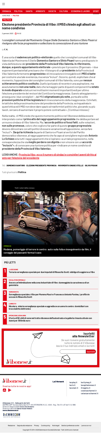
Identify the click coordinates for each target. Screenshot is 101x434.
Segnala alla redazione (24, 425)
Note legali (55, 425)
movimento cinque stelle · (71, 165)
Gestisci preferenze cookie (70, 425)
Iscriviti (91, 351)
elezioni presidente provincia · (41, 165)
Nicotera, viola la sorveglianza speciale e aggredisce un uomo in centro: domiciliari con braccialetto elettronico (48, 307)
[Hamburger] (3, 4)
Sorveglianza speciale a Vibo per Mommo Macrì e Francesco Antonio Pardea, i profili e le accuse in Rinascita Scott (49, 295)
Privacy (36, 425)
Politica (16, 15)
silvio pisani (91, 165)
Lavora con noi (86, 425)
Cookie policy (45, 425)
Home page (6, 15)
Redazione (11, 425)
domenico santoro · (16, 165)
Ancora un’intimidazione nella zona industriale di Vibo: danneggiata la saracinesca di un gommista (49, 283)
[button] (96, 17)
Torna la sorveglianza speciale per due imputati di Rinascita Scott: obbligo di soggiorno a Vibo (52, 272)
